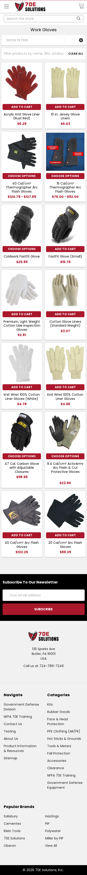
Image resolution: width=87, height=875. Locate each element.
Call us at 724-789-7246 (43, 666)
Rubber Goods (58, 712)
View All (51, 845)
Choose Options (22, 176)
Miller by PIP (54, 838)
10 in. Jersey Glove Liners (65, 116)
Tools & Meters (59, 746)
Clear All (75, 54)
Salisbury (11, 816)
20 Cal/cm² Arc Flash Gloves (65, 544)
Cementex (12, 823)
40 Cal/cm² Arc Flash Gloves (22, 544)
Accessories (56, 760)
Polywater (53, 831)
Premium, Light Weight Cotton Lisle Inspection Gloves (21, 325)
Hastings (52, 816)
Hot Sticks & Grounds (64, 738)
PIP (47, 823)
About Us (11, 738)
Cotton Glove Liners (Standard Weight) (65, 323)
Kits (50, 704)
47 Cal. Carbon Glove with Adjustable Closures (22, 467)
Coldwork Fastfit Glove (22, 256)
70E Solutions (14, 838)
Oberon (10, 845)
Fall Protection (58, 753)
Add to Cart (21, 107)
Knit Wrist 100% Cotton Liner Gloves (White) (22, 396)
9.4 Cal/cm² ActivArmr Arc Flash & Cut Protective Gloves (65, 467)
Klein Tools (12, 831)
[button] (81, 40)
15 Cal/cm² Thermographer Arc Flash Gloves (65, 187)
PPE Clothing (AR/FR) (63, 731)
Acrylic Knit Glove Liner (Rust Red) (22, 116)
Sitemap (10, 758)
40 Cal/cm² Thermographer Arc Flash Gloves (22, 187)
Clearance (55, 768)
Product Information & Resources (20, 748)
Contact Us (13, 724)
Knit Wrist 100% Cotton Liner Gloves (65, 396)
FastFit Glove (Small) (65, 256)
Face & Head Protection (57, 721)
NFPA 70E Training (18, 716)
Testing (10, 731)
